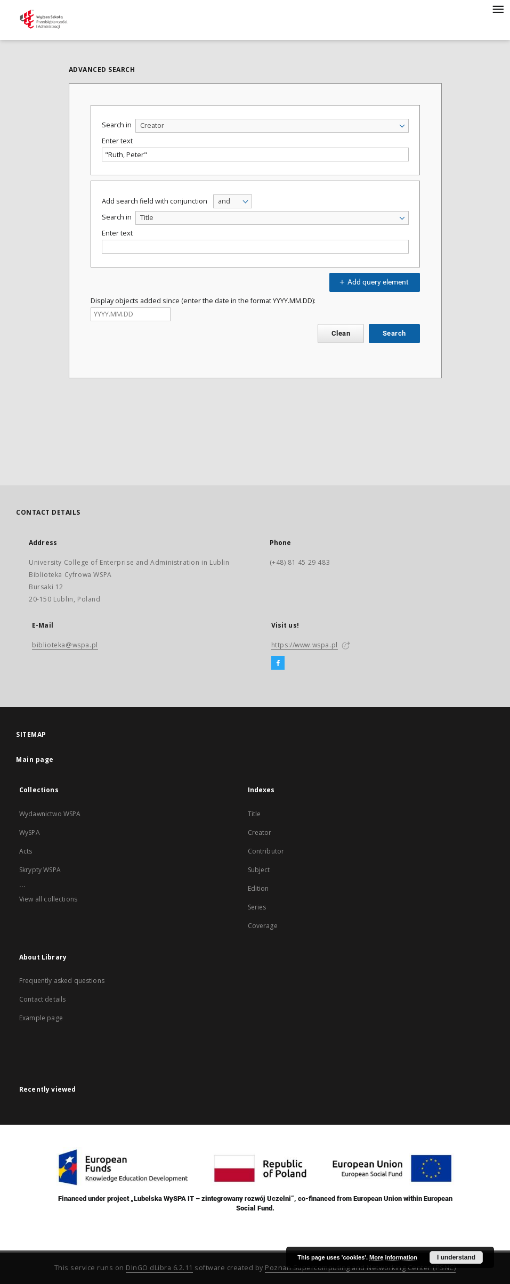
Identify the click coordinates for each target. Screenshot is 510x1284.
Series (257, 907)
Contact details (42, 999)
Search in (117, 124)
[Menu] (497, 8)
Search (394, 333)
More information (393, 1257)
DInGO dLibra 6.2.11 (159, 1267)
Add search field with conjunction (154, 201)
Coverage (263, 925)
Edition (258, 888)
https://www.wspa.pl (304, 644)
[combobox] (272, 126)
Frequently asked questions (61, 980)
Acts (26, 851)
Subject (259, 869)
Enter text (117, 140)
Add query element (373, 282)
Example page (41, 1017)
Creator (260, 832)
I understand (456, 1257)
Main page (35, 759)
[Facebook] (278, 663)
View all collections (48, 899)
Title (254, 813)
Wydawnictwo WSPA (49, 813)
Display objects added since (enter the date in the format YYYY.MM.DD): (203, 300)
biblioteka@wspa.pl (65, 644)
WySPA (29, 832)
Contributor (266, 851)
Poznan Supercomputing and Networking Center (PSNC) (360, 1267)
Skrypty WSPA (40, 869)
